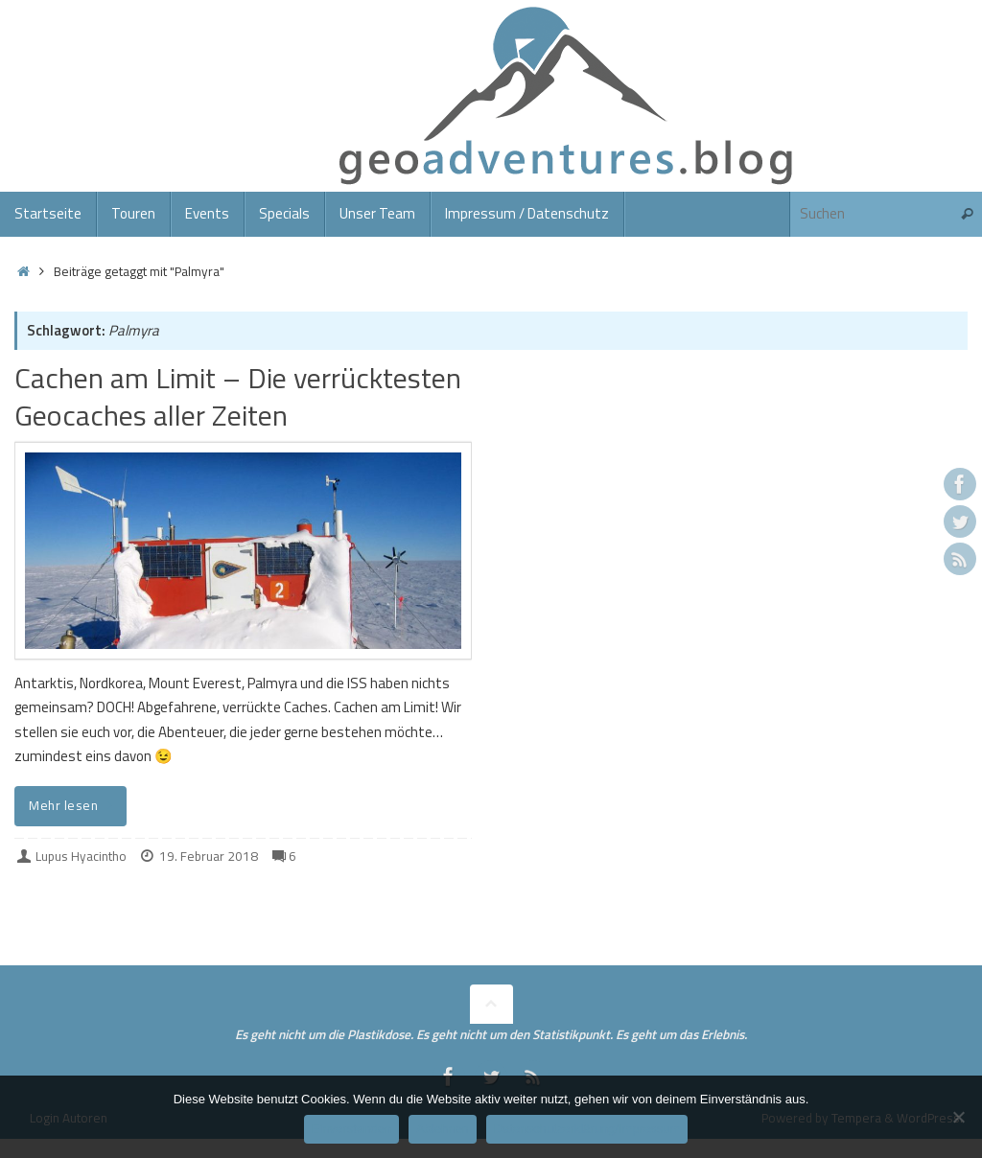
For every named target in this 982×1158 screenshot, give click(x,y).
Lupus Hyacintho (81, 856)
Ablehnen (442, 1129)
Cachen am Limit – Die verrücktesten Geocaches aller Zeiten (237, 396)
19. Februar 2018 (208, 856)
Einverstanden (351, 1129)
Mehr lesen (74, 805)
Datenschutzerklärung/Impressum (587, 1129)
